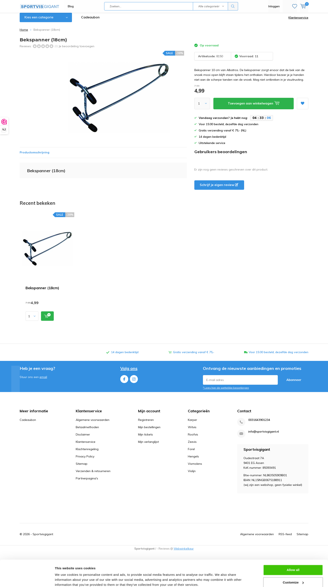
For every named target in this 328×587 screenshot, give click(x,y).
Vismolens (195, 467)
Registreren (146, 423)
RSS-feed (285, 537)
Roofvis (193, 437)
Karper (192, 423)
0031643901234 (259, 423)
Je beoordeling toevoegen (76, 49)
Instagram (134, 381)
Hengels (193, 459)
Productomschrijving (34, 155)
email (43, 380)
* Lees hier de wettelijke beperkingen (226, 390)
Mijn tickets (145, 437)
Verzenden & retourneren (93, 474)
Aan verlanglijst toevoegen (302, 105)
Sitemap (81, 467)
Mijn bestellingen (149, 430)
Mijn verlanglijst (148, 445)
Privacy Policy (85, 459)
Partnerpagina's (87, 481)
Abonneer (293, 383)
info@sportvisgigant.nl (263, 435)
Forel (191, 452)
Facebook (124, 381)
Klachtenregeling (87, 452)
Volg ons (128, 371)
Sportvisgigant (43, 537)
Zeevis (192, 445)
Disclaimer (83, 437)
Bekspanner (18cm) (42, 291)
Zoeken (233, 6)
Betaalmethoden (87, 430)
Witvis (192, 430)
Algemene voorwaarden (92, 423)
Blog (71, 6)
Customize (293, 565)
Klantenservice (298, 21)
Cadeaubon (90, 20)
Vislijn (192, 474)
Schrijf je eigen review (219, 188)
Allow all (293, 552)
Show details (64, 579)
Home (24, 33)
